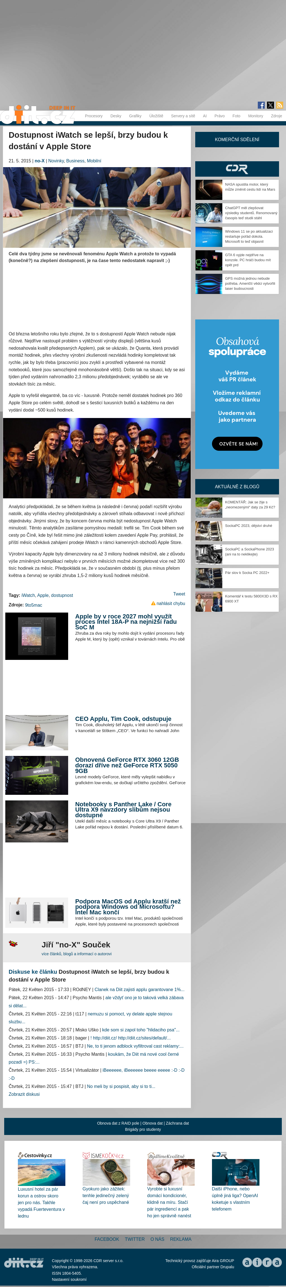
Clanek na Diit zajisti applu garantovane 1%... (140, 989)
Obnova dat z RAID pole (118, 1123)
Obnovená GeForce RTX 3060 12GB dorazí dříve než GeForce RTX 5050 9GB (127, 765)
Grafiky (135, 116)
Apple (43, 595)
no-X (40, 160)
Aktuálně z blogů (237, 486)
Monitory (255, 116)
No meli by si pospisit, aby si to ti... (121, 1086)
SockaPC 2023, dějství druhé (248, 526)
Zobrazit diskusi (24, 1094)
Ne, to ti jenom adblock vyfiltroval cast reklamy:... (135, 1046)
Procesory (94, 116)
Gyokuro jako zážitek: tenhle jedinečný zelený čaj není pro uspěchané (106, 1195)
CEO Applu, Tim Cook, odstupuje (123, 718)
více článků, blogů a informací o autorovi (77, 954)
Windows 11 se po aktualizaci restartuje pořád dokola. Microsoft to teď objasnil (249, 236)
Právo (219, 116)
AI (205, 116)
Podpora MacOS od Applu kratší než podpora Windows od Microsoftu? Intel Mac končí (128, 907)
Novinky (56, 160)
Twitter (135, 1239)
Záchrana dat (177, 1123)
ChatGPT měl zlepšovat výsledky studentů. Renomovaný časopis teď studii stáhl (251, 213)
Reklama (180, 1239)
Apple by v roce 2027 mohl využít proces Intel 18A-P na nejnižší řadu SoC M (126, 622)
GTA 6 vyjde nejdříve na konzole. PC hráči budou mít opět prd (248, 260)
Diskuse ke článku (33, 972)
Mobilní (94, 160)
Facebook (107, 1239)
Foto (236, 116)
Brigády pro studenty (143, 1129)
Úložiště (156, 116)
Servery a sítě (183, 116)
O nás (158, 1239)
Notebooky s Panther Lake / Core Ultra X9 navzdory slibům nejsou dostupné (123, 810)
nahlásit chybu (171, 603)
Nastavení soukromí (69, 1279)
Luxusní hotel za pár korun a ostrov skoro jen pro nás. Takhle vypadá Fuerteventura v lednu (41, 1202)
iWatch (28, 595)
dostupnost (62, 595)
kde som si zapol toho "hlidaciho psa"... (141, 1029)
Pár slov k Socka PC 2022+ (247, 573)
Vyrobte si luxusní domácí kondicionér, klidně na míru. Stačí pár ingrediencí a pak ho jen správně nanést (169, 1202)
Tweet (179, 594)
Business (75, 160)
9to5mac (33, 605)
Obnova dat (152, 1123)
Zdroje (276, 116)
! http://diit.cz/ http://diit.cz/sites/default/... (130, 1038)
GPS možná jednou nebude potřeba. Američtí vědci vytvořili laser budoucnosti (250, 283)
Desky (115, 116)
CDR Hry (237, 169)
